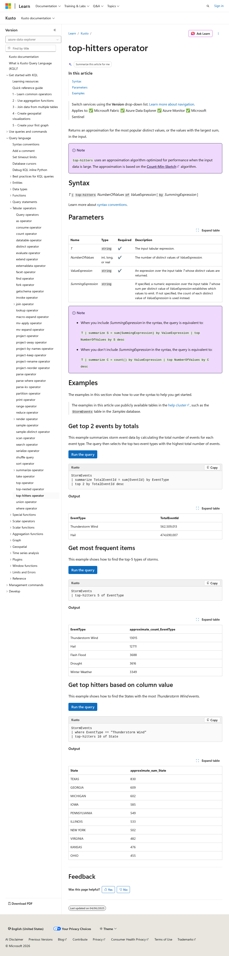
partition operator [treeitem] (28, 393)
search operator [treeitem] (27, 444)
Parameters (79, 87)
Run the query (82, 454)
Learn (72, 33)
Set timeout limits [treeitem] (25, 157)
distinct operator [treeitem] (27, 246)
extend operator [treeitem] (27, 259)
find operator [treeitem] (25, 278)
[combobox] (33, 39)
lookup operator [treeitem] (27, 310)
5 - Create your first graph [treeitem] (31, 125)
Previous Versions (41, 939)
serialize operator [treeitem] (27, 451)
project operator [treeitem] (27, 336)
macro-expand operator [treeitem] (32, 317)
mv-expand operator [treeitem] (30, 329)
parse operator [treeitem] (26, 374)
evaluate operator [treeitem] (28, 253)
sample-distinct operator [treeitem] (33, 431)
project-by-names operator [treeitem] (34, 348)
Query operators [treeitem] (27, 214)
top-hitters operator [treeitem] (30, 495)
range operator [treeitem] (26, 406)
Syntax (76, 81)
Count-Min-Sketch (161, 166)
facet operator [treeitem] (26, 272)
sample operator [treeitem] (27, 425)
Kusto (85, 33)
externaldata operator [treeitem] (31, 265)
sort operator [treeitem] (25, 463)
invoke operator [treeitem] (27, 297)
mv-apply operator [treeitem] (29, 323)
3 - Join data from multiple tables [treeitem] (35, 107)
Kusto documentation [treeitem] (24, 56)
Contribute (80, 939)
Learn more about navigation (171, 104)
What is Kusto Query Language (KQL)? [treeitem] (30, 66)
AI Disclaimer (14, 939)
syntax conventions (112, 204)
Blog (61, 939)
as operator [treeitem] (24, 221)
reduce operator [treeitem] (27, 412)
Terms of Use (163, 939)
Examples (78, 93)
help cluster (177, 405)
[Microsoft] (8, 6)
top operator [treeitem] (25, 483)
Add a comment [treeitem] (24, 151)
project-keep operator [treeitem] (31, 355)
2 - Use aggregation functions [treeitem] (33, 100)
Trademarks (185, 939)
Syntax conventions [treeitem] (26, 144)
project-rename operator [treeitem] (33, 361)
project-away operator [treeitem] (31, 342)
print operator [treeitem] (25, 399)
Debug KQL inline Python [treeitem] (30, 170)
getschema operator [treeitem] (30, 291)
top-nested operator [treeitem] (30, 489)
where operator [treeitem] (26, 508)
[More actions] (218, 33)
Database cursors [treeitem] (24, 163)
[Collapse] (54, 30)
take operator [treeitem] (25, 476)
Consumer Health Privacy (128, 939)
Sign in (219, 6)
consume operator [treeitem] (28, 227)
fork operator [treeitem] (25, 285)
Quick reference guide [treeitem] (28, 88)
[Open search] (208, 6)
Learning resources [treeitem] (25, 81)
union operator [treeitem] (26, 502)
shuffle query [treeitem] (25, 457)
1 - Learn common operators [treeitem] (32, 94)
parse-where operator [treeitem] (31, 380)
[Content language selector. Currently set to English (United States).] (25, 928)
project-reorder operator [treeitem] (33, 368)
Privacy (98, 939)
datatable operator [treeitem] (29, 240)
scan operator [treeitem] (25, 438)
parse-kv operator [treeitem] (28, 387)
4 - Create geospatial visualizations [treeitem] (27, 116)
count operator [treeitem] (26, 233)
